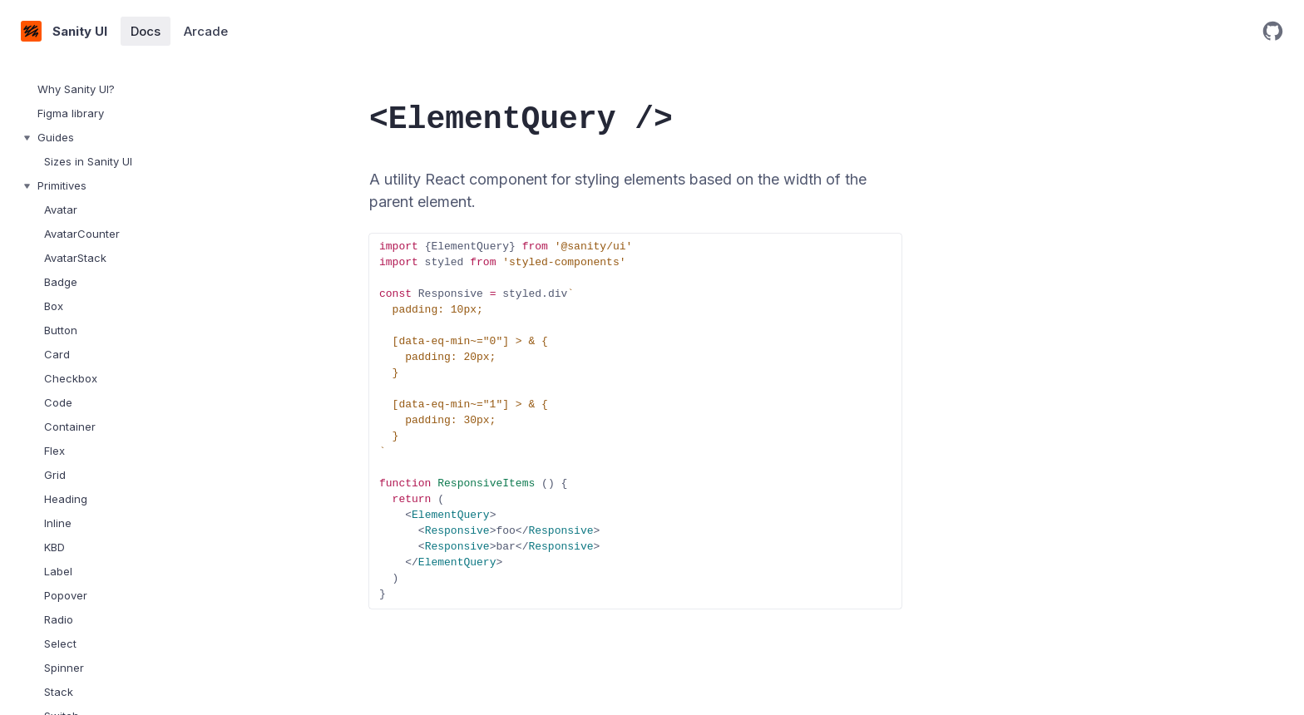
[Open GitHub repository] (1272, 31)
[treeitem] (108, 89)
